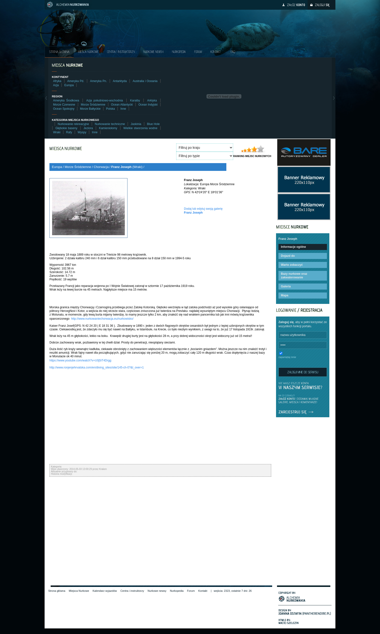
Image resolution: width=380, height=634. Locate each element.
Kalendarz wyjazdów (105, 590)
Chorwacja (101, 167)
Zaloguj (322, 5)
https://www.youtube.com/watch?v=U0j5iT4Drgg (80, 360)
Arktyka (152, 100)
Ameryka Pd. (75, 81)
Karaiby (135, 100)
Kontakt (216, 52)
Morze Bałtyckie (90, 108)
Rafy (69, 132)
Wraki (56, 132)
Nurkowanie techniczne (110, 124)
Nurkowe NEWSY (153, 52)
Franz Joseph (121, 167)
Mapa (284, 295)
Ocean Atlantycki (122, 104)
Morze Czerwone (64, 104)
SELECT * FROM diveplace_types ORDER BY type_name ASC (204, 156)
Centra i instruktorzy (121, 52)
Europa (69, 85)
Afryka (57, 81)
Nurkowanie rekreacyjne (73, 124)
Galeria (286, 286)
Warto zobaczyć (292, 265)
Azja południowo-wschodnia (104, 100)
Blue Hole (153, 124)
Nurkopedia (179, 52)
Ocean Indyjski (148, 104)
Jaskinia (136, 124)
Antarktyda (120, 81)
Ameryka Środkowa (66, 100)
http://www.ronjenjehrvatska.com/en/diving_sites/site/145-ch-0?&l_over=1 (96, 367)
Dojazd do (288, 256)
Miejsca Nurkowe (88, 52)
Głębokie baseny (66, 128)
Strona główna (59, 52)
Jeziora (88, 128)
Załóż (296, 5)
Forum (198, 52)
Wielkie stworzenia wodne (140, 128)
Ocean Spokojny (63, 108)
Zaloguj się (286, 322)
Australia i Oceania (145, 81)
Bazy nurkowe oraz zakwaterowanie (294, 275)
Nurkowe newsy (157, 590)
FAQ (233, 52)
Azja (56, 85)
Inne (123, 108)
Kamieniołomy (108, 128)
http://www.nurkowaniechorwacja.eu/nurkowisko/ (102, 318)
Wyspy (82, 132)
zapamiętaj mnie (287, 357)
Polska (110, 108)
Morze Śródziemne (93, 104)
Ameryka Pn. (98, 81)
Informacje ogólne (293, 247)
